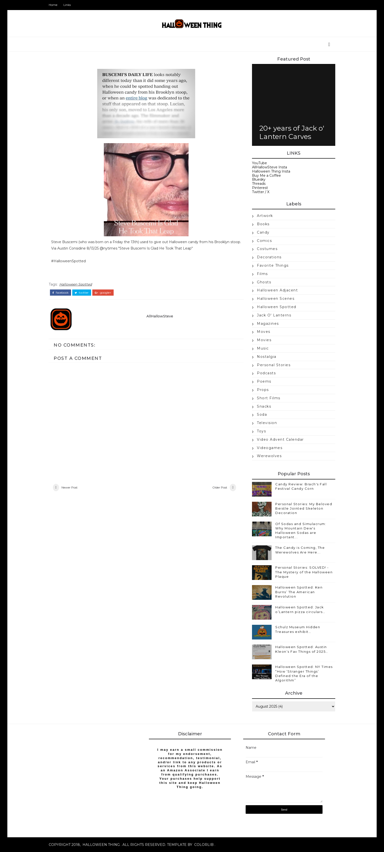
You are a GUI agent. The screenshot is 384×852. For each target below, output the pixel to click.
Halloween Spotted (75, 284)
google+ (103, 292)
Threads (258, 183)
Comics (264, 240)
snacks (264, 406)
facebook (60, 292)
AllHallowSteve (159, 316)
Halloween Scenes (275, 298)
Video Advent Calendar (280, 439)
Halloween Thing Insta (271, 171)
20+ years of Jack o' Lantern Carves (291, 132)
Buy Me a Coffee (266, 175)
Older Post (219, 487)
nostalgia (266, 356)
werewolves (269, 456)
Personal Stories (273, 365)
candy (263, 232)
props (263, 390)
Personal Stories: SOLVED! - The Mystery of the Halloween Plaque (304, 571)
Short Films (268, 398)
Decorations (269, 257)
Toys (261, 431)
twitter (82, 292)
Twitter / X (260, 192)
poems (264, 381)
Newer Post (69, 487)
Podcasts (266, 373)
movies (264, 340)
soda (262, 414)
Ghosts (264, 282)
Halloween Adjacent (277, 290)
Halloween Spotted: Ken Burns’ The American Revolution (299, 591)
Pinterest (260, 188)
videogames (269, 448)
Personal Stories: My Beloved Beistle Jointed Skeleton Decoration (303, 508)
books (263, 224)
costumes (267, 249)
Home (53, 5)
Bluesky (258, 179)
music (263, 348)
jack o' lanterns (274, 315)
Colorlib (204, 844)
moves (263, 331)
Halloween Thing (101, 844)
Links (67, 5)
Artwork (265, 215)
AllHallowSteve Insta (269, 167)
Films (262, 274)
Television (267, 423)
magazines (268, 323)
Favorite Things (273, 265)
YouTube (259, 163)
